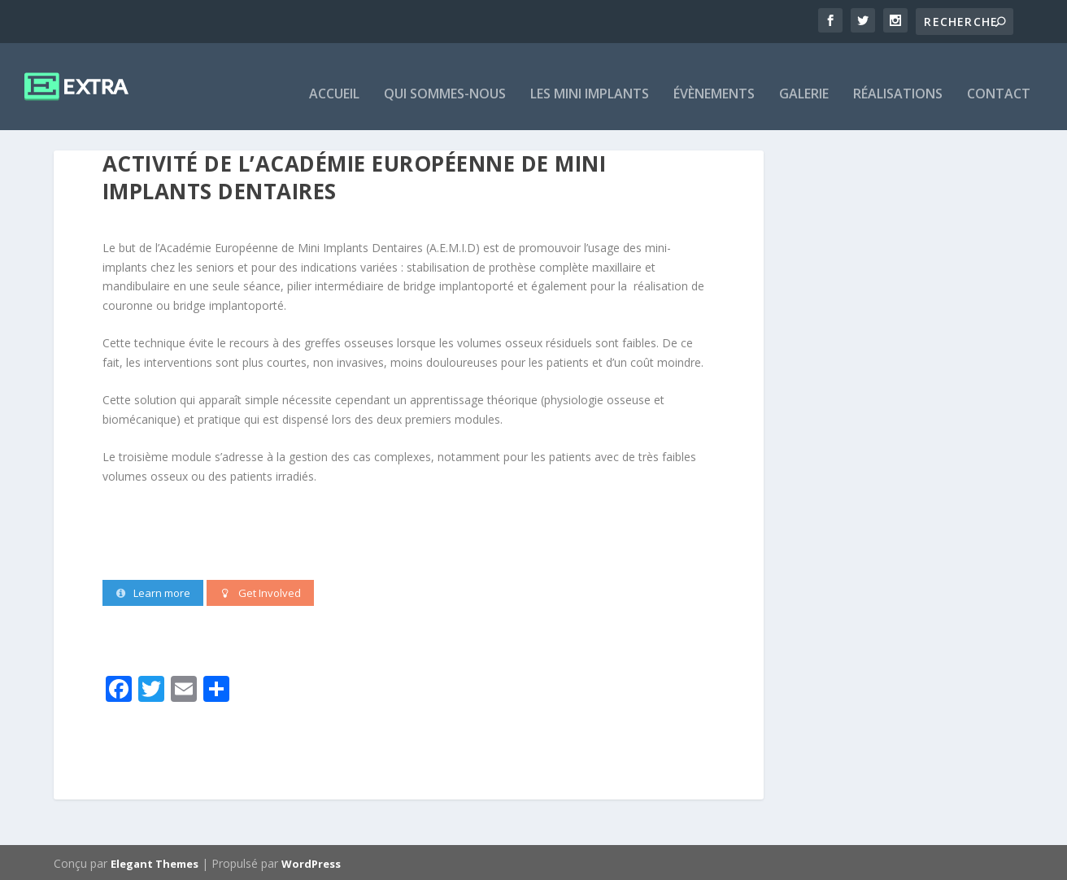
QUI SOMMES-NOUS (445, 80)
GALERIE (804, 80)
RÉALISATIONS (898, 80)
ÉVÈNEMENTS (714, 80)
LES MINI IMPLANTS (589, 80)
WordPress (311, 861)
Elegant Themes (154, 861)
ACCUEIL (334, 80)
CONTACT (998, 80)
